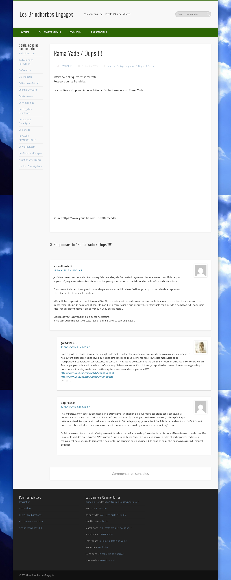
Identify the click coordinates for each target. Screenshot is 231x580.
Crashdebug (25, 76)
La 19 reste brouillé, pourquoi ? (122, 502)
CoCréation (25, 70)
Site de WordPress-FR (30, 527)
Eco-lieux (75, 32)
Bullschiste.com (27, 53)
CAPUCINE (67, 66)
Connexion (25, 508)
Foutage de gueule (126, 66)
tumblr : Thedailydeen (30, 166)
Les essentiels (98, 32)
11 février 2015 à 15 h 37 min (75, 346)
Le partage (24, 129)
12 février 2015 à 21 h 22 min (75, 406)
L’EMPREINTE (106, 534)
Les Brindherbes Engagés (46, 14)
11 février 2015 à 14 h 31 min (68, 270)
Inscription (24, 502)
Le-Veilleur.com (27, 146)
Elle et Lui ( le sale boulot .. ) (112, 553)
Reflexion (149, 66)
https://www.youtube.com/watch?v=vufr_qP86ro (87, 376)
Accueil (25, 32)
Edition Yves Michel (29, 83)
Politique (140, 66)
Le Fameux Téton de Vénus (113, 540)
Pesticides (103, 547)
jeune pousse (93, 502)
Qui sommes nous (50, 32)
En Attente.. (102, 508)
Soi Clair (103, 521)
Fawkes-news (26, 96)
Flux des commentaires (31, 521)
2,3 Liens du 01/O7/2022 (113, 514)
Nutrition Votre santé (30, 159)
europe (112, 66)
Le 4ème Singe (26, 102)
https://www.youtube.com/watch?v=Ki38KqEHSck (87, 373)
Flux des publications (30, 514)
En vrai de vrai (107, 560)
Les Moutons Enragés (30, 153)
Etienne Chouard (28, 89)
